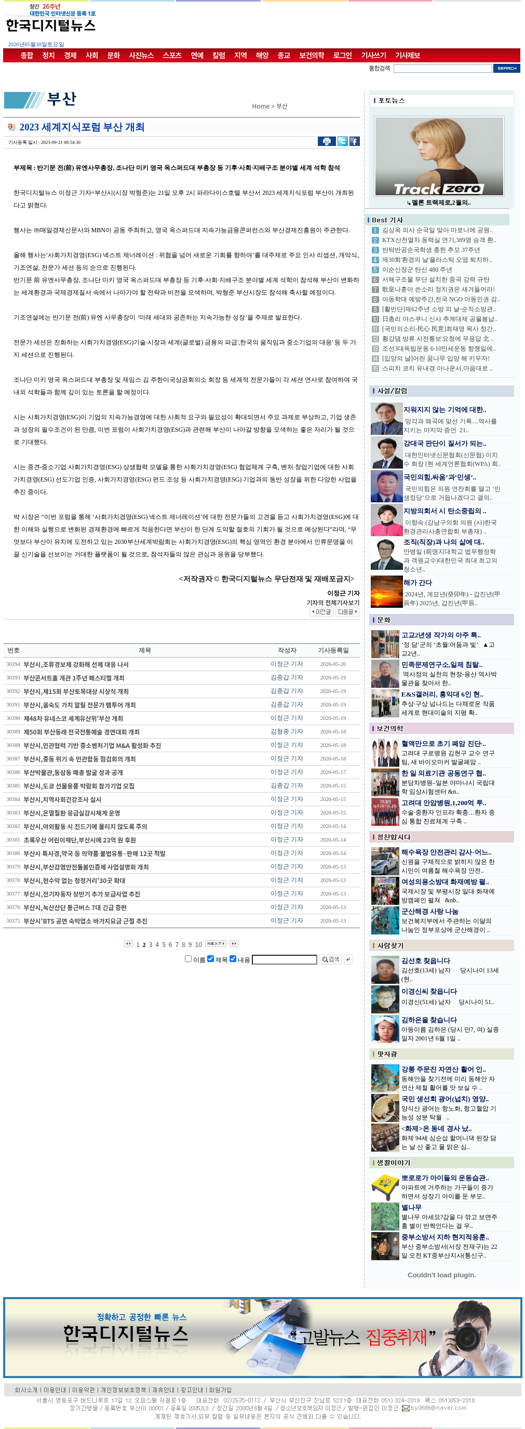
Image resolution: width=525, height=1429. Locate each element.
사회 (92, 55)
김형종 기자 (287, 731)
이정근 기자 (287, 663)
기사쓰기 (373, 55)
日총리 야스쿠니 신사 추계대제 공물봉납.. (439, 319)
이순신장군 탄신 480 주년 (417, 269)
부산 (282, 105)
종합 (27, 55)
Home (261, 105)
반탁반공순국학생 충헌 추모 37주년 (431, 249)
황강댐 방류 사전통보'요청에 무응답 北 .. (438, 338)
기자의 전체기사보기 (332, 602)
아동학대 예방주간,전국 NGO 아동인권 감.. (441, 299)
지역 (240, 55)
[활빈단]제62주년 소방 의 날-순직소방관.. (439, 309)
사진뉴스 (141, 55)
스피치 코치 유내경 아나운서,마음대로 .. (437, 368)
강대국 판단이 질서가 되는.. (445, 443)
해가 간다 (417, 582)
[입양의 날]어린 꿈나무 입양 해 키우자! (436, 358)
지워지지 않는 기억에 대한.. (445, 409)
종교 (284, 55)
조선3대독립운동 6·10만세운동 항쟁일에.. (439, 348)
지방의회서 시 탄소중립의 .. (445, 511)
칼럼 (218, 55)
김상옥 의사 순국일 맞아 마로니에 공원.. (437, 230)
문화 (113, 55)
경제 (70, 55)
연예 (197, 55)
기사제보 (407, 55)
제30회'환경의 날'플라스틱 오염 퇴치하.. (437, 259)
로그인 (342, 55)
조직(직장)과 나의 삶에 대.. (443, 542)
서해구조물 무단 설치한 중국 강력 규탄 (436, 279)
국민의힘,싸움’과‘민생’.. (439, 477)
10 (198, 944)
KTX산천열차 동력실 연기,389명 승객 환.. (439, 240)
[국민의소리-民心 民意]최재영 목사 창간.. (439, 328)
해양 (262, 55)
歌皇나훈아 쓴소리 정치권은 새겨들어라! (438, 289)
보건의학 (311, 55)
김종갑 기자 (287, 677)
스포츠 (172, 55)
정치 (48, 55)
